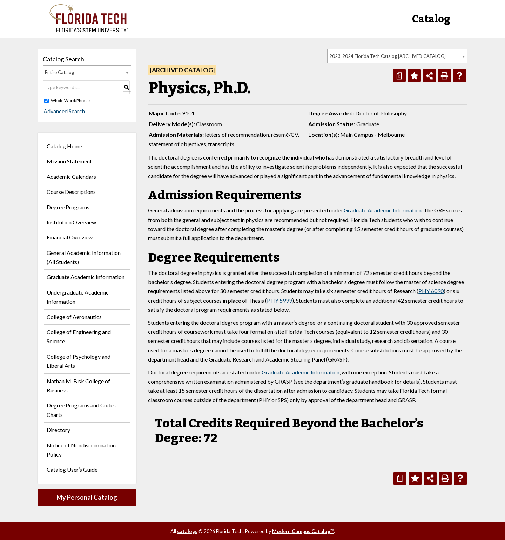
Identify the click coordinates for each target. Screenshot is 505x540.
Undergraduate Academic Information (78, 297)
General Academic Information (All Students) (84, 257)
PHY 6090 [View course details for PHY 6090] (431, 291)
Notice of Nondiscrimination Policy (81, 450)
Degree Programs (68, 207)
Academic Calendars (71, 176)
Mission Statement (69, 161)
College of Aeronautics (74, 316)
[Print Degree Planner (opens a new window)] (399, 75)
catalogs (187, 531)
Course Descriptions (71, 191)
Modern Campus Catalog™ (303, 531)
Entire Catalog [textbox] (59, 72)
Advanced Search (63, 111)
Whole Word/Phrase (70, 100)
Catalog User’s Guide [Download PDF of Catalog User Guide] (72, 469)
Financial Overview (70, 237)
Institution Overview (71, 222)
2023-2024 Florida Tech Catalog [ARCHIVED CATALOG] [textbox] (387, 56)
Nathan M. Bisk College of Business (78, 385)
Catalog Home (64, 146)
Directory (58, 429)
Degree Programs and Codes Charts (81, 410)
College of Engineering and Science (79, 336)
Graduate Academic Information (85, 277)
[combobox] (397, 56)
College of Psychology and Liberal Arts (78, 361)
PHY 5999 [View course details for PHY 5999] (279, 300)
